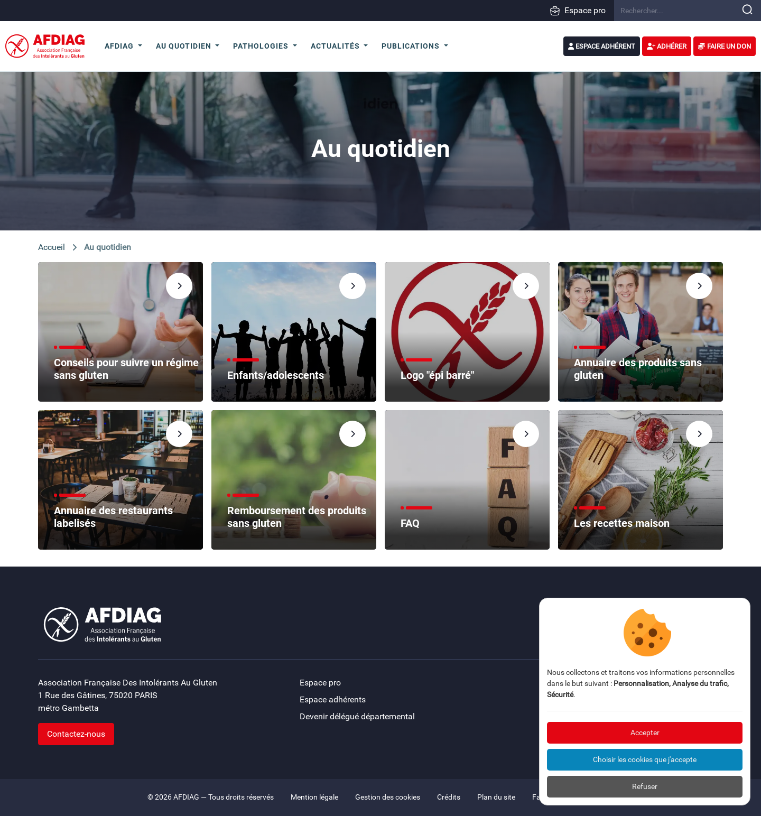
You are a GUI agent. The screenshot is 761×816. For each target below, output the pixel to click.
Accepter (645, 732)
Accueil (51, 247)
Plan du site (496, 797)
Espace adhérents (333, 699)
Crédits (448, 797)
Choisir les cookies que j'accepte (645, 759)
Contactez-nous (76, 734)
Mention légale (314, 797)
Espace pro (578, 10)
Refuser (644, 786)
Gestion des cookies (387, 797)
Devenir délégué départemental (357, 716)
